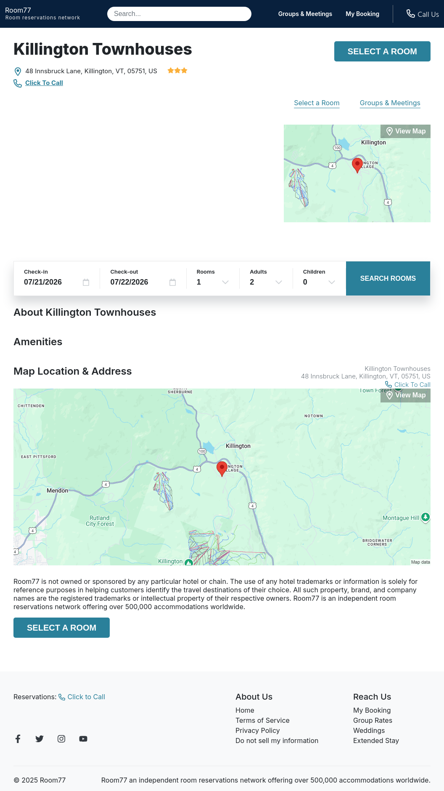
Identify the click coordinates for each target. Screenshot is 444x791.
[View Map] (406, 395)
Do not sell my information (277, 740)
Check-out (124, 271)
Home (244, 710)
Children (314, 271)
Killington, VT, (105, 71)
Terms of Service (262, 720)
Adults (258, 271)
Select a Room (382, 51)
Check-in (36, 271)
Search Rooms (388, 278)
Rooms (206, 271)
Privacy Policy (257, 730)
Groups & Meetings (305, 14)
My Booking (362, 14)
